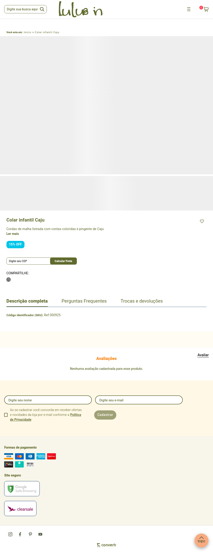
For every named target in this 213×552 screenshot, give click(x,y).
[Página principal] (80, 9)
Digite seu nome (20, 400)
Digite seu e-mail (111, 400)
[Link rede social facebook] (20, 534)
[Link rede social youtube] (40, 534)
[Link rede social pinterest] (30, 534)
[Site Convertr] (106, 545)
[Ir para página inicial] (27, 32)
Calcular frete (63, 261)
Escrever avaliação (203, 355)
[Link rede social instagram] (10, 534)
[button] (201, 540)
